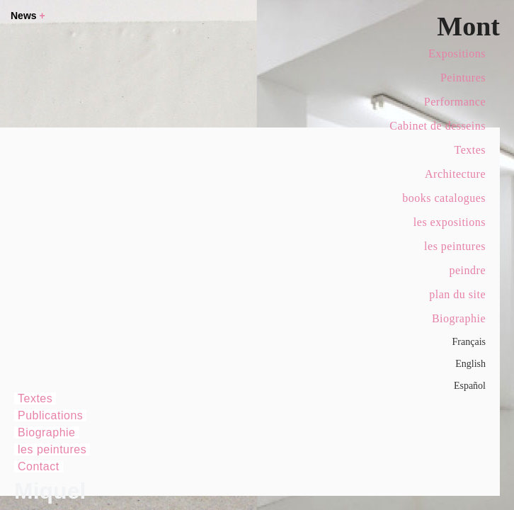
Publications (50, 415)
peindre (468, 270)
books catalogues (444, 198)
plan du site (457, 294)
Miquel (50, 491)
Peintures (463, 78)
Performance (455, 102)
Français (469, 341)
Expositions (457, 53)
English (470, 363)
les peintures (455, 246)
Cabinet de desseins (437, 126)
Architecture (455, 174)
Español (470, 385)
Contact (38, 466)
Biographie (459, 318)
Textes (470, 150)
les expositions (449, 222)
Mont (468, 26)
